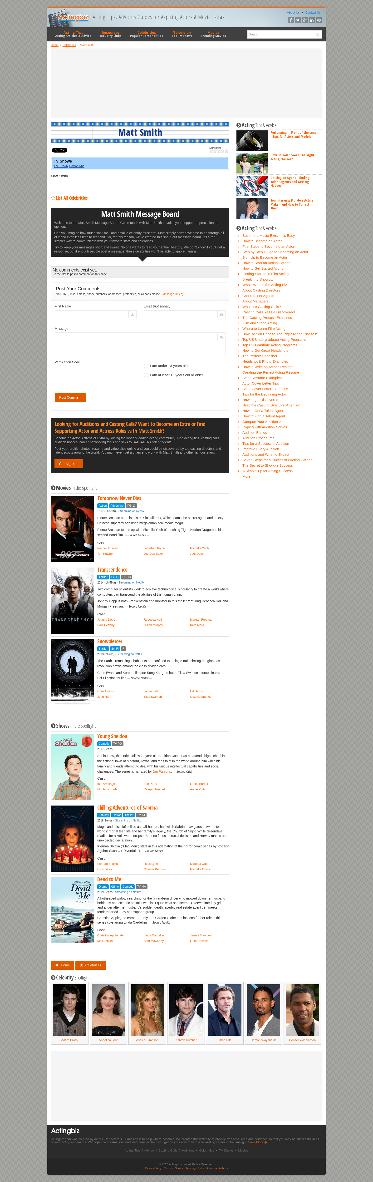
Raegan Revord (154, 789)
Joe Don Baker (154, 553)
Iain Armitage (106, 784)
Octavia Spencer (201, 696)
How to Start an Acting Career (266, 263)
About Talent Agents (258, 296)
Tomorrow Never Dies (119, 498)
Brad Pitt (225, 1040)
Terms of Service (174, 1168)
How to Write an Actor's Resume (268, 367)
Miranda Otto (199, 863)
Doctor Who (76, 166)
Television (182, 34)
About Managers (255, 301)
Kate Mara (197, 625)
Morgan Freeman (201, 619)
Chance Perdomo (155, 869)
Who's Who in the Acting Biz (264, 285)
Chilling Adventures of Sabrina (127, 807)
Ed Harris (196, 691)
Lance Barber (199, 784)
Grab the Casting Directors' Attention (271, 405)
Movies (213, 34)
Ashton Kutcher (186, 1040)
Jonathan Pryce (154, 548)
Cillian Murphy (153, 625)
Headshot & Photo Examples (265, 361)
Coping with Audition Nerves (264, 427)
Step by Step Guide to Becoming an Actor (275, 252)
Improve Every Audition (260, 449)
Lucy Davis (104, 869)
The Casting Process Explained (267, 318)
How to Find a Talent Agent (263, 416)
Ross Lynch (151, 863)
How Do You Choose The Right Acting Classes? (292, 157)
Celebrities (146, 34)
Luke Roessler (200, 941)
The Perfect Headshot (259, 356)
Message (61, 329)
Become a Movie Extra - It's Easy (268, 235)
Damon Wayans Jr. (263, 1040)
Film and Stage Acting (259, 323)
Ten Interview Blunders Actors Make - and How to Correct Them (291, 204)
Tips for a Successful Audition (265, 443)
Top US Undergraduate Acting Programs (274, 339)
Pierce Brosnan (107, 548)
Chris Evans (105, 691)
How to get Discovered (260, 400)
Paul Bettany (105, 625)
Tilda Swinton (153, 696)
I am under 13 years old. (166, 365)
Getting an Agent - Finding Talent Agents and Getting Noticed (290, 181)
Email (157, 306)
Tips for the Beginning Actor (264, 394)
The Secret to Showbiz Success (267, 465)
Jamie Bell (151, 691)
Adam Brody (69, 1040)
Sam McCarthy (154, 941)
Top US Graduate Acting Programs (269, 345)
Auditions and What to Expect (265, 454)
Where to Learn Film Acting (263, 328)
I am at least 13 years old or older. (174, 375)
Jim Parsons (161, 771)
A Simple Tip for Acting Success (267, 471)
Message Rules (195, 1168)
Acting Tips (73, 34)
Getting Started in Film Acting (265, 274)
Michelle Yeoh (199, 548)
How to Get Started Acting (263, 268)
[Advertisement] (186, 83)
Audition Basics (254, 432)
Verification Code (67, 362)
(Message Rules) (172, 294)
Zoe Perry (150, 784)
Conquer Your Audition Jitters (265, 422)
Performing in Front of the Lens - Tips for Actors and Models (293, 134)
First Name (63, 306)
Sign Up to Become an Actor (264, 257)
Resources (111, 34)
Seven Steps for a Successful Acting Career (277, 460)
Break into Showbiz (257, 279)
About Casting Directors (261, 290)
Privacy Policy (153, 1168)
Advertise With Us (217, 1168)
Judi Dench (197, 553)
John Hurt (103, 696)
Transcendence (112, 569)
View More (257, 1142)
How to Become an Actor (262, 241)
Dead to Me (109, 879)
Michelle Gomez (201, 869)
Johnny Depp (106, 619)
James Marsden (201, 935)
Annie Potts (198, 789)
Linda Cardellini (154, 935)
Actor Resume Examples (262, 378)
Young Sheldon (112, 736)
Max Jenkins (105, 941)
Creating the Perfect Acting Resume (270, 372)
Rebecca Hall (153, 619)
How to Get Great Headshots (265, 350)
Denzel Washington (302, 1040)
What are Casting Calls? (261, 307)
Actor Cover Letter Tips (260, 383)
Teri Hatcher (105, 553)
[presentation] (91, 375)
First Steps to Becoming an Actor (268, 246)
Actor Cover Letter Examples (265, 389)
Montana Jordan (108, 789)
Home (62, 965)
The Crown (61, 166)
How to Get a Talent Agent (263, 411)
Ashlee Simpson (147, 1040)
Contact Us (313, 12)
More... (248, 476)
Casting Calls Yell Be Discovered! (268, 312)
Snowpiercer (109, 641)
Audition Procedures (258, 438)
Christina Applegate (110, 935)
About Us (293, 12)
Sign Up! (69, 464)
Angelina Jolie (108, 1040)
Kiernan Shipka (107, 863)
